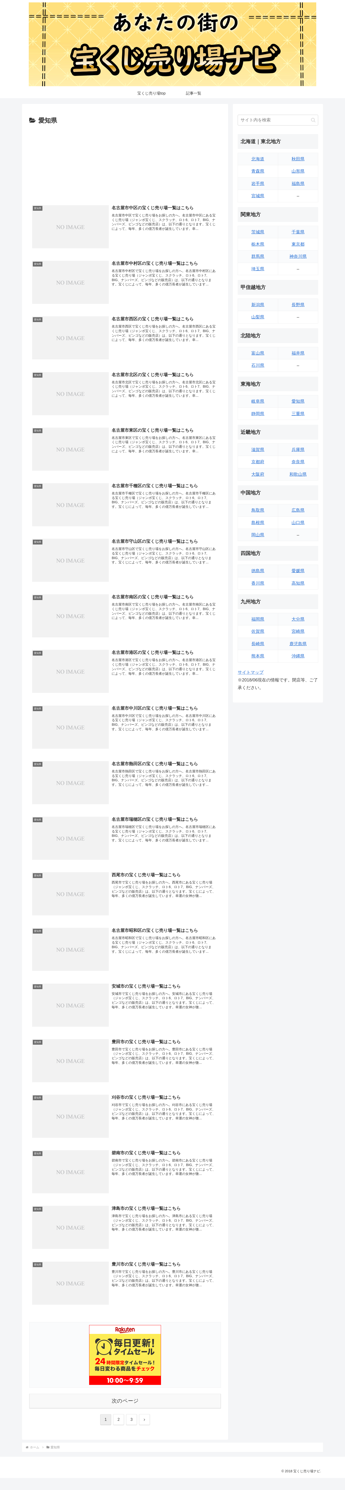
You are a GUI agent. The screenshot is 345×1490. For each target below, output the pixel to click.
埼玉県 (257, 268)
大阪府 (257, 474)
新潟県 (257, 304)
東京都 (298, 244)
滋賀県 (257, 449)
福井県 (298, 353)
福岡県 (257, 619)
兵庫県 (298, 449)
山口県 (298, 522)
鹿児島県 (298, 643)
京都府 (257, 461)
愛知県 (298, 401)
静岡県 (257, 413)
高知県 (298, 583)
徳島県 (257, 570)
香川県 (257, 583)
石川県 (257, 365)
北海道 (257, 159)
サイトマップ (251, 672)
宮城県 (257, 195)
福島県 (298, 183)
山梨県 (257, 317)
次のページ (125, 1401)
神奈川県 (298, 256)
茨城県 (257, 232)
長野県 (298, 304)
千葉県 (298, 232)
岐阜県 (257, 401)
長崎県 (257, 643)
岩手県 (257, 183)
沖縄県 (298, 656)
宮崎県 (298, 631)
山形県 (298, 171)
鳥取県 (257, 510)
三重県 (298, 413)
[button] (313, 120)
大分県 (298, 619)
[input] (278, 120)
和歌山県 (298, 474)
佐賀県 (257, 631)
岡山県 (257, 535)
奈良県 (298, 461)
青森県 (257, 171)
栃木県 (257, 244)
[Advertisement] (125, 162)
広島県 (298, 510)
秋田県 (298, 159)
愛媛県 (298, 570)
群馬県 (257, 256)
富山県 (257, 353)
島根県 (257, 522)
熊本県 (257, 656)
